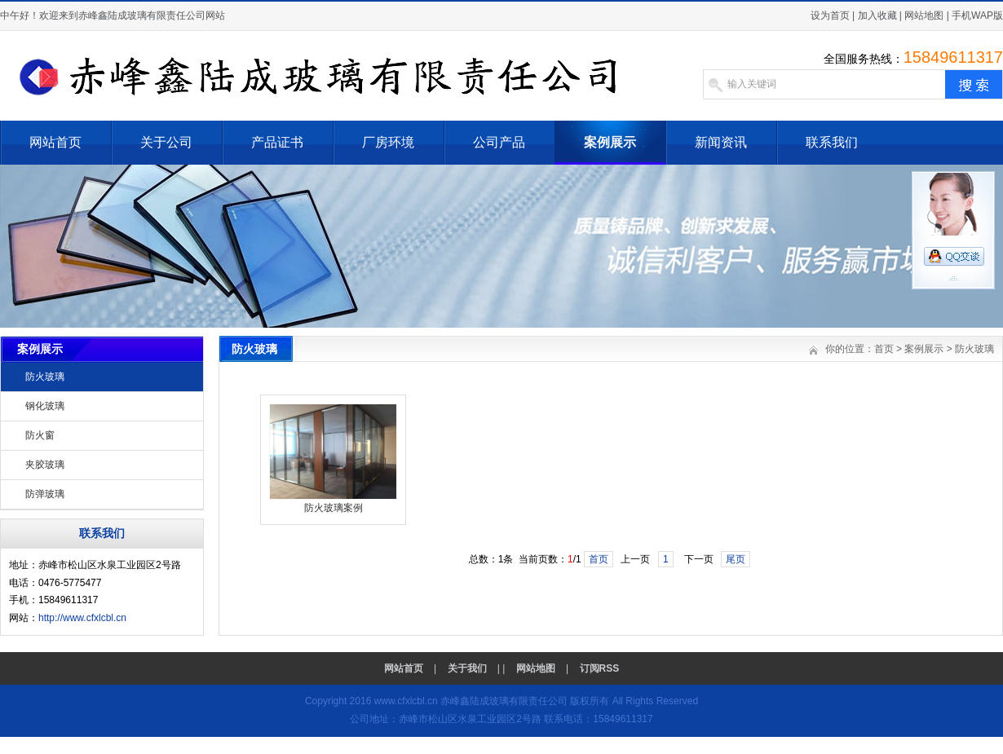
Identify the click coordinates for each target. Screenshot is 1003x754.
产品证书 (277, 142)
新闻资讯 (721, 142)
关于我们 (467, 668)
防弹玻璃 (44, 494)
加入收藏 (877, 15)
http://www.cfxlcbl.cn (82, 618)
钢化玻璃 (44, 406)
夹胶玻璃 (44, 464)
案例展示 (610, 142)
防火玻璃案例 (333, 508)
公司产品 (499, 142)
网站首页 (55, 142)
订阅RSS (600, 668)
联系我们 (832, 142)
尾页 (735, 559)
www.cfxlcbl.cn (406, 701)
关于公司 (166, 142)
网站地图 (923, 15)
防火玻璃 (44, 376)
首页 (884, 349)
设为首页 (830, 15)
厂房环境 (388, 142)
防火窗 (40, 435)
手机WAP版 (977, 15)
